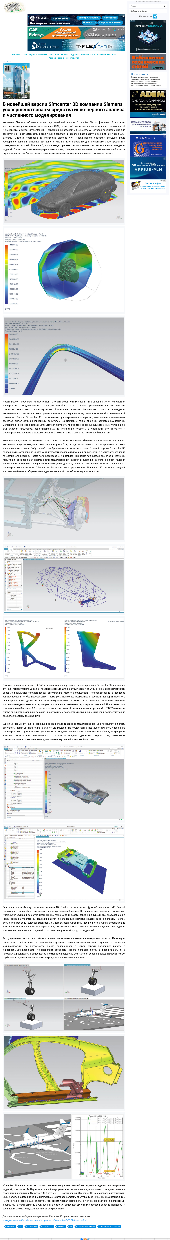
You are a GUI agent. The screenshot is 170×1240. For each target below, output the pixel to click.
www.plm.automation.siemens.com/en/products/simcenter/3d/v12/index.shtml (44, 1220)
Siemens (61, 1226)
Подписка (75, 54)
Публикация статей (106, 54)
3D (21, 1226)
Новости (16, 54)
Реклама (42, 54)
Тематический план (58, 54)
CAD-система (47, 1226)
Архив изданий (56, 58)
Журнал (33, 54)
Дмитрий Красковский (86, 1226)
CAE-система (32, 1226)
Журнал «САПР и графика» (110, 1226)
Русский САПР (88, 54)
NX (71, 1226)
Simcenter (10, 1226)
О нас (24, 54)
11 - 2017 (7, 62)
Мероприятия (72, 58)
